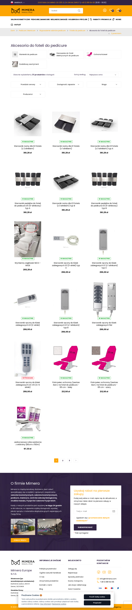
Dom (13, 30)
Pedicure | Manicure (40, 19)
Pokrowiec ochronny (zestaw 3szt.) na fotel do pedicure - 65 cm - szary (104, 385)
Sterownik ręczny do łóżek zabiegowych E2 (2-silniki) (28, 323)
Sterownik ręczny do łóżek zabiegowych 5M (104, 323)
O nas (41, 577)
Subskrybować (85, 527)
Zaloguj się (72, 569)
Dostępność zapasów (66, 84)
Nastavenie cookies (59, 604)
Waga (104, 84)
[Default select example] (103, 74)
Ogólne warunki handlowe (50, 573)
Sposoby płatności (75, 577)
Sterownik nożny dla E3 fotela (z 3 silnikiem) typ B (66, 204)
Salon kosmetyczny (20, 19)
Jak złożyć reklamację (77, 585)
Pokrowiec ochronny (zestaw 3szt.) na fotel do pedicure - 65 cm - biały (66, 385)
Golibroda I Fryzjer (77, 19)
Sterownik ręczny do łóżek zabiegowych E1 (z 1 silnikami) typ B (66, 325)
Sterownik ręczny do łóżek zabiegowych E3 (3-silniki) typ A (66, 265)
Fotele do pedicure (77, 30)
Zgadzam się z (93, 519)
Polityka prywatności (47, 569)
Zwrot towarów (74, 589)
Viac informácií (45, 604)
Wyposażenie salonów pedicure (52, 30)
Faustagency (115, 607)
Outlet (17, 24)
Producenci (28, 94)
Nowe (118, 19)
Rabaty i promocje (102, 19)
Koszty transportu (75, 581)
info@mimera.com (108, 578)
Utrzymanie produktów (48, 581)
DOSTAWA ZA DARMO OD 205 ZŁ (51, 2)
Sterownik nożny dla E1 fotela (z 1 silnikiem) (66, 147)
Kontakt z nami (45, 585)
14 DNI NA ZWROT (73, 2)
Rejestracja (72, 573)
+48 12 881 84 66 (88, 2)
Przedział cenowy (28, 84)
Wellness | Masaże (59, 19)
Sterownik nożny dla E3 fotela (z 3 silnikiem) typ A (104, 147)
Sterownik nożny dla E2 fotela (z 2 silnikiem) (27, 147)
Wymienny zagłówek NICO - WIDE (28, 264)
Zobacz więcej (20, 540)
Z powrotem (116, 33)
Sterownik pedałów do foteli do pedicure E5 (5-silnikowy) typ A (27, 206)
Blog (41, 589)
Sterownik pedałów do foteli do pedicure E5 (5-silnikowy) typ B (104, 206)
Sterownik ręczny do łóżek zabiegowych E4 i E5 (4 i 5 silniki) (28, 385)
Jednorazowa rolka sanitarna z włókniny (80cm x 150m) (27, 443)
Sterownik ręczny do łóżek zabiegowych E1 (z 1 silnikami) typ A (104, 265)
